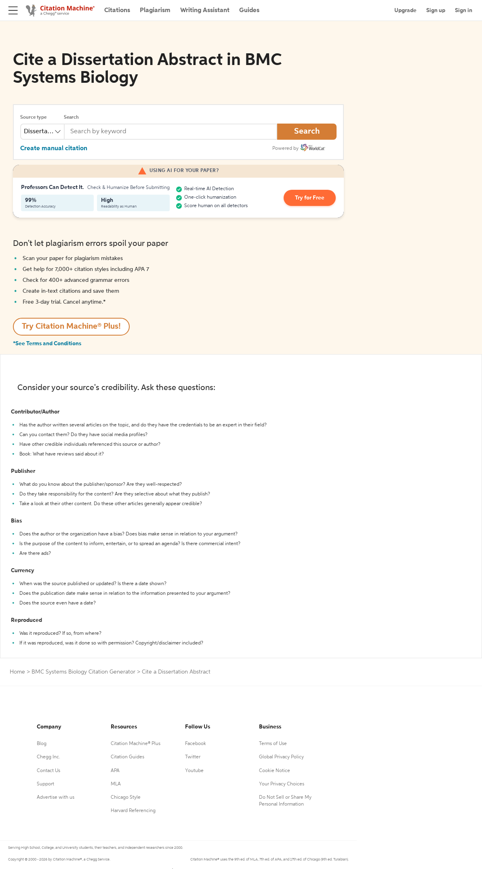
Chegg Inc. (48, 757)
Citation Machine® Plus (135, 743)
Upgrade (405, 10)
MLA (116, 784)
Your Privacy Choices (281, 784)
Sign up (435, 10)
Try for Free (309, 198)
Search (71, 117)
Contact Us (48, 770)
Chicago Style (126, 797)
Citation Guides (127, 757)
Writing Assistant (204, 10)
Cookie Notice (274, 770)
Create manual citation (53, 148)
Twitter (192, 757)
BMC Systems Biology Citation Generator (83, 672)
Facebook (195, 743)
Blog (41, 743)
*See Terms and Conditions (47, 343)
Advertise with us (55, 797)
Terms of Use (273, 743)
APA (115, 770)
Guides (249, 10)
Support (45, 784)
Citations (117, 10)
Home (17, 672)
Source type (33, 117)
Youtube (194, 770)
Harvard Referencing (133, 810)
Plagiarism (155, 10)
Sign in (463, 10)
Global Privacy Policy (281, 757)
